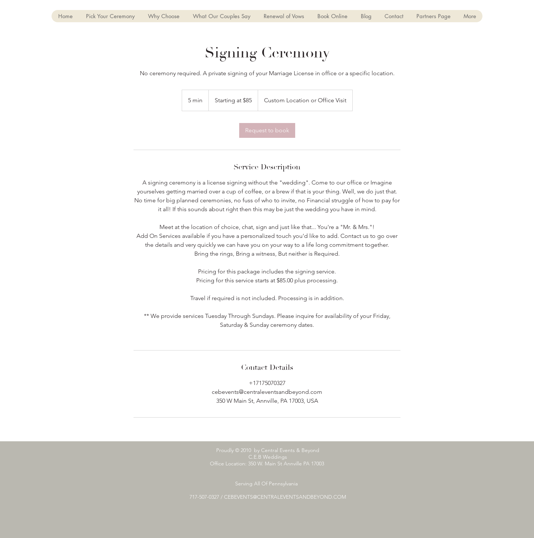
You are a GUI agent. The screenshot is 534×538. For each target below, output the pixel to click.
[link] (267, 130)
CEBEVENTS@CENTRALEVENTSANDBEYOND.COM (285, 497)
